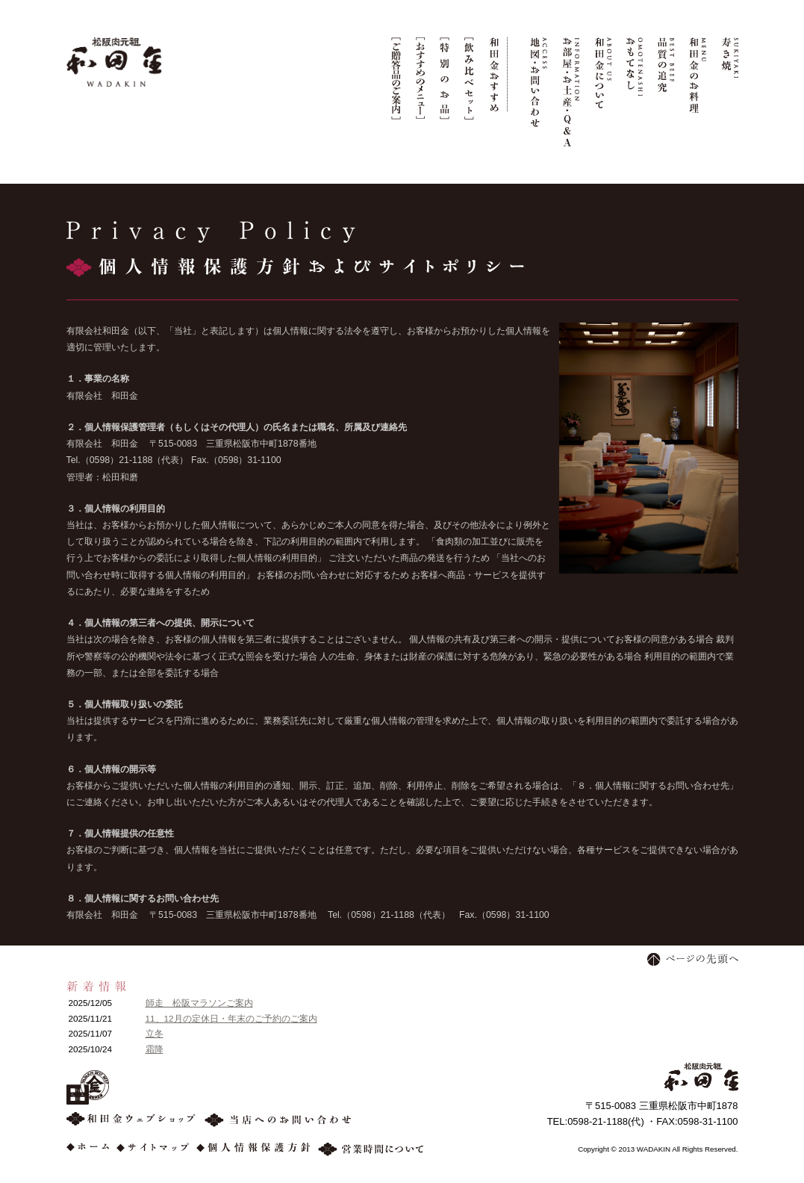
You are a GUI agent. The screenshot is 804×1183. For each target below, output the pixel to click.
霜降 (154, 1049)
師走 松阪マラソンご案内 (199, 1002)
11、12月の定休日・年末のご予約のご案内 (231, 1018)
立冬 (154, 1033)
